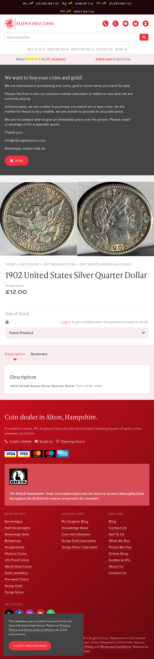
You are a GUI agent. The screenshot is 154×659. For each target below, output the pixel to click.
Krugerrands (14, 547)
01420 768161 (20, 441)
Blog (112, 521)
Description (15, 353)
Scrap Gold (13, 585)
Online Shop (118, 553)
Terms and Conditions (115, 647)
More (121, 49)
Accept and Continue (30, 646)
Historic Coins (16, 553)
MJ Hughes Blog (75, 521)
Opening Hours (73, 441)
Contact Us (118, 528)
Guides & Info (119, 560)
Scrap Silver (14, 592)
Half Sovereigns (17, 528)
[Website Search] (144, 37)
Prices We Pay (120, 547)
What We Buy (119, 540)
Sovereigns (14, 521)
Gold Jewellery (16, 573)
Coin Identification (76, 534)
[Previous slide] (7, 219)
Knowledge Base (75, 528)
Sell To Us (116, 534)
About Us (116, 566)
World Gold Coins (18, 566)
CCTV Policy (85, 647)
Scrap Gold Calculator (79, 540)
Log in (66, 322)
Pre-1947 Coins (17, 579)
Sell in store (103, 59)
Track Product (77, 333)
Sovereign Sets (17, 534)
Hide (16, 160)
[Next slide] (146, 219)
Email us (46, 441)
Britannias (13, 540)
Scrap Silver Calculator (80, 547)
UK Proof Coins (17, 560)
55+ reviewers (56, 59)
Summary (39, 353)
